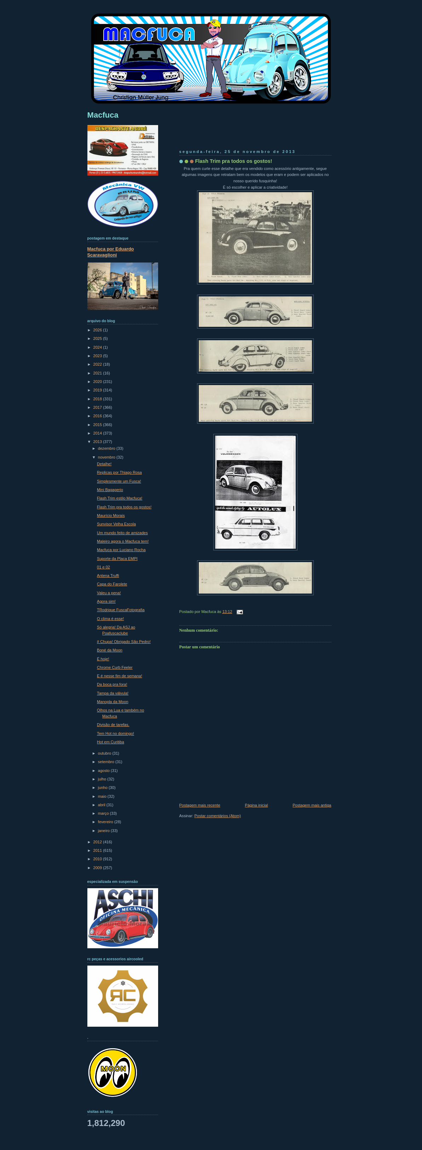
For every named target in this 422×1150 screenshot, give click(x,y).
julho (102, 779)
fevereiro (106, 822)
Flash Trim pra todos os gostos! (233, 161)
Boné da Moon (109, 650)
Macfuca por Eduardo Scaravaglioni (110, 252)
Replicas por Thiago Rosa (119, 472)
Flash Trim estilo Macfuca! (119, 498)
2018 (98, 399)
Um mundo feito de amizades (122, 533)
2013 (98, 442)
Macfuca (102, 115)
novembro (107, 457)
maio (103, 796)
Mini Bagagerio (110, 490)
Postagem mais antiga (312, 805)
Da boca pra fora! (112, 684)
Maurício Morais (111, 515)
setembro (106, 762)
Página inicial (256, 805)
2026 (98, 330)
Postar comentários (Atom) (217, 816)
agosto (104, 770)
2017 (98, 407)
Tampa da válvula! (112, 693)
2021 (98, 373)
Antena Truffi (108, 575)
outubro (105, 753)
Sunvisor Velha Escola (116, 524)
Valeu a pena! (109, 593)
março (104, 813)
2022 (98, 364)
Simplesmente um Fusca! (119, 481)
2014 (98, 433)
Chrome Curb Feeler (115, 667)
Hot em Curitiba (110, 742)
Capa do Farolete (112, 584)
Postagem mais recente (199, 805)
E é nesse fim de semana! (119, 676)
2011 (98, 850)
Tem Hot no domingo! (115, 733)
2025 (98, 338)
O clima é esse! (110, 619)
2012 (98, 842)
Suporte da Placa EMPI (117, 558)
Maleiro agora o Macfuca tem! (123, 541)
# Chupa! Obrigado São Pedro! (124, 641)
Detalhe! (104, 464)
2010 (98, 859)
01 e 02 (103, 567)
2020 (98, 381)
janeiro (104, 830)
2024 (98, 347)
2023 (98, 356)
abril (102, 805)
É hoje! (103, 659)
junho (103, 787)
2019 (98, 390)
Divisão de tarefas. (113, 725)
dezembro (107, 448)
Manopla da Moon (112, 702)
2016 (98, 416)
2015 (98, 425)
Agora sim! (106, 601)
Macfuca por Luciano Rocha (121, 550)
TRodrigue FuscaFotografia (120, 610)
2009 (98, 868)
